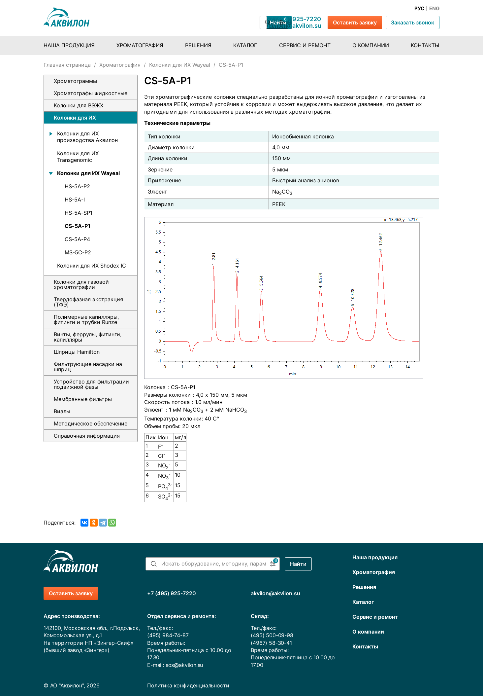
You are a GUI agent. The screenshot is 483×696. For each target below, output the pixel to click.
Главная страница (67, 64)
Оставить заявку (355, 22)
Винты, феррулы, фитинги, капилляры (87, 337)
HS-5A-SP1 (78, 212)
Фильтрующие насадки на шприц (88, 367)
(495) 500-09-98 (272, 635)
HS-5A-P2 (77, 186)
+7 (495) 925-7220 (293, 19)
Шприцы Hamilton (77, 351)
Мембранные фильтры (83, 399)
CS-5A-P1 (77, 226)
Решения (198, 45)
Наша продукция (69, 45)
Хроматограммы (75, 81)
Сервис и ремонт (305, 45)
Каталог (245, 45)
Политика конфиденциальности (188, 685)
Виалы (62, 411)
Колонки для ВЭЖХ (78, 105)
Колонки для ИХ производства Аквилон (87, 136)
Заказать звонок (412, 22)
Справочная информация (87, 435)
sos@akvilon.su (184, 665)
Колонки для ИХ (75, 117)
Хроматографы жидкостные (90, 93)
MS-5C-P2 (78, 252)
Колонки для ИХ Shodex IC (91, 265)
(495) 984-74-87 (167, 635)
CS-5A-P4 (77, 239)
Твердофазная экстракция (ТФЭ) (88, 302)
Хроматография (139, 45)
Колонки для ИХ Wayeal (179, 64)
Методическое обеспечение (90, 423)
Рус (419, 9)
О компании (370, 45)
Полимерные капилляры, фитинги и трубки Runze (86, 319)
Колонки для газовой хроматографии (81, 284)
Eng (434, 9)
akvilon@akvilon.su (293, 26)
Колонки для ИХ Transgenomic (78, 156)
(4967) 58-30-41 (271, 643)
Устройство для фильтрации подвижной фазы (91, 384)
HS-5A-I (75, 199)
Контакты (425, 45)
